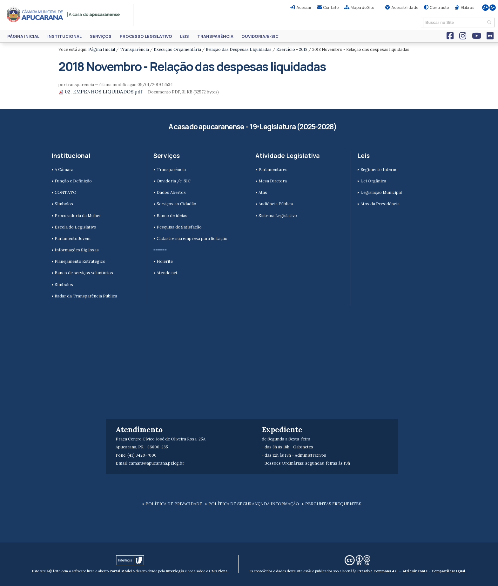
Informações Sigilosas (77, 250)
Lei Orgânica (373, 181)
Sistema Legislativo (278, 215)
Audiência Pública (276, 204)
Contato (331, 7)
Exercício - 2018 (291, 49)
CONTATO (66, 192)
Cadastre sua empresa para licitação (192, 238)
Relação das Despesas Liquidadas (239, 49)
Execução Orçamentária (177, 49)
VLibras (467, 7)
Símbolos (64, 204)
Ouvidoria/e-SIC (260, 36)
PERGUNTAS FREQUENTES (333, 504)
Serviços (100, 36)
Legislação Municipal (381, 192)
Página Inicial (23, 36)
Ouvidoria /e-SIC (174, 181)
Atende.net (167, 273)
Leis (184, 36)
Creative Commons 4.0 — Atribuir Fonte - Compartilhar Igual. (411, 571)
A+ (485, 7)
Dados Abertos (171, 192)
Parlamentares (273, 169)
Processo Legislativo (146, 36)
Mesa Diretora (273, 181)
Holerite (165, 261)
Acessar (304, 7)
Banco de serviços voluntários (84, 273)
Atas (263, 192)
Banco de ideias (172, 215)
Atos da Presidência (380, 204)
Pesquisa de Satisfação (179, 227)
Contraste (439, 7)
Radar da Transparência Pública (86, 296)
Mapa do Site (362, 7)
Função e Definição (73, 181)
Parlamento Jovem (73, 238)
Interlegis (175, 571)
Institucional (64, 36)
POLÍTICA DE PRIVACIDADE (173, 504)
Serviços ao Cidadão (176, 204)
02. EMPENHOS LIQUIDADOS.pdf (101, 92)
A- (492, 7)
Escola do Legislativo (75, 227)
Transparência (215, 36)
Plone (223, 571)
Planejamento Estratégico (80, 261)
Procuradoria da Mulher (78, 215)
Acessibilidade (404, 7)
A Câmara (64, 169)
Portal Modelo (122, 571)
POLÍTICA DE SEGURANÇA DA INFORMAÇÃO (253, 504)
